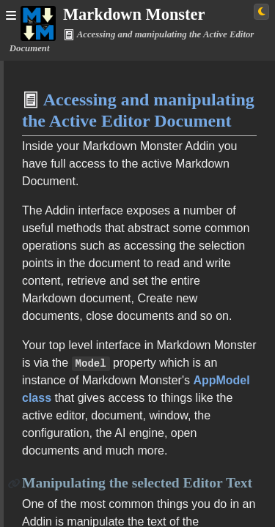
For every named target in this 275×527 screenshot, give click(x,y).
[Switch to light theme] (261, 12)
